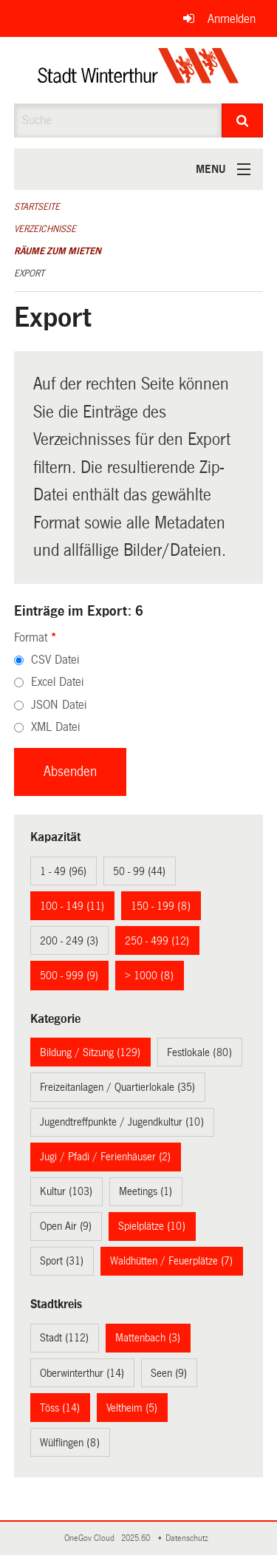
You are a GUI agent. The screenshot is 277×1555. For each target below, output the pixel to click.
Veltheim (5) (131, 1408)
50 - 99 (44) (139, 871)
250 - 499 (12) (157, 941)
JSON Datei (58, 704)
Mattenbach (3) (147, 1338)
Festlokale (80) (199, 1052)
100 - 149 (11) (72, 906)
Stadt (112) (64, 1338)
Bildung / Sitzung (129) (90, 1052)
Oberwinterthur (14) (82, 1373)
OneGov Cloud (91, 1538)
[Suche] (242, 120)
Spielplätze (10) (151, 1226)
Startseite (37, 207)
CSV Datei (55, 659)
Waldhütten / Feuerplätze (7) (171, 1261)
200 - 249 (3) (69, 941)
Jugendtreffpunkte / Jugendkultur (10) (122, 1122)
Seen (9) (169, 1373)
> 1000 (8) (149, 975)
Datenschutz (189, 1538)
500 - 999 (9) (69, 975)
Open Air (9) (66, 1226)
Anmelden (232, 19)
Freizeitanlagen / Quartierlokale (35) (117, 1087)
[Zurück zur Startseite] (138, 70)
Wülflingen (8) (70, 1443)
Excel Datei (57, 682)
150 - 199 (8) (161, 906)
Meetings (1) (145, 1191)
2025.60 (136, 1538)
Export (29, 273)
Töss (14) (60, 1408)
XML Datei (55, 727)
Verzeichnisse (45, 229)
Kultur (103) (66, 1191)
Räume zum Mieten (57, 251)
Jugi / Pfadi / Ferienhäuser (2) (105, 1157)
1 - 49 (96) (63, 871)
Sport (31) (61, 1261)
